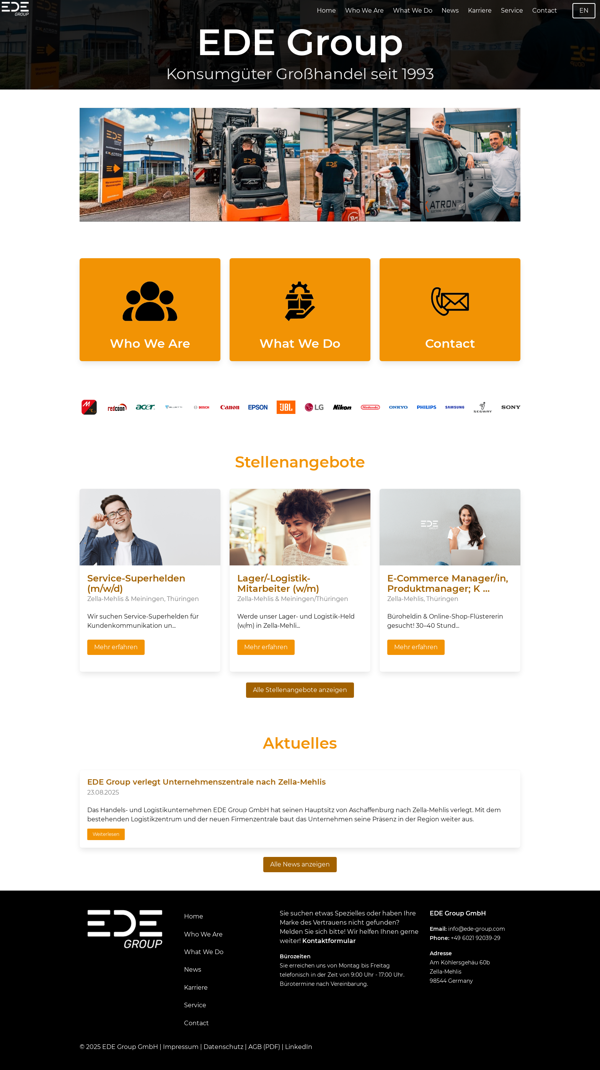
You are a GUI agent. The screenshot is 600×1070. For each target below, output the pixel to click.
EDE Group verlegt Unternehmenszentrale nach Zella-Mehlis (206, 782)
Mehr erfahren (116, 647)
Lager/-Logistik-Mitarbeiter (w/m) (278, 583)
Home (326, 10)
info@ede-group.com (476, 928)
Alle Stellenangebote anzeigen (300, 690)
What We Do (412, 10)
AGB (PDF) (264, 1046)
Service (512, 10)
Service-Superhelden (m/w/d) (136, 583)
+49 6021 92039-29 (476, 938)
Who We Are (364, 10)
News (450, 10)
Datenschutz (223, 1046)
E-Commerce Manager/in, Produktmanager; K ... (447, 583)
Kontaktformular (329, 941)
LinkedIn (298, 1046)
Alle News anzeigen (300, 864)
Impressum (181, 1046)
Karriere (480, 10)
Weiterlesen (106, 834)
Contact (544, 10)
